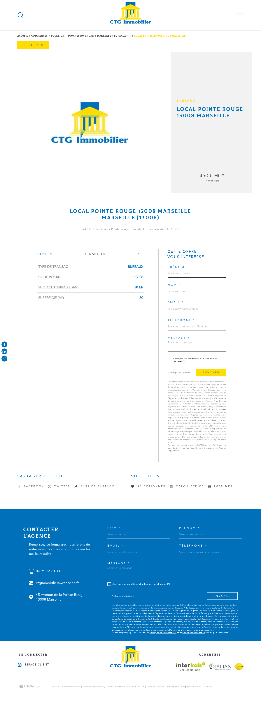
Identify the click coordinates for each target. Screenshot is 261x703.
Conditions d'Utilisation (202, 448)
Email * (176, 302)
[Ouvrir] (20, 15)
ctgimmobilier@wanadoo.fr (57, 583)
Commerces (39, 36)
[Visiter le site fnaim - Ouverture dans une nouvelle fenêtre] (239, 666)
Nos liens (180, 686)
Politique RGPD (194, 686)
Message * (179, 338)
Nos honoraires (122, 686)
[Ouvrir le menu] (240, 15)
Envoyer (211, 372)
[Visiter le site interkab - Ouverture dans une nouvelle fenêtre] (190, 666)
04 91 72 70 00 (48, 571)
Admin (170, 686)
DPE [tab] (140, 254)
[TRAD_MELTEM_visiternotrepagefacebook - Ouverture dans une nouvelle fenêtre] (4, 344)
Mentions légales (155, 686)
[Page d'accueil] (130, 15)
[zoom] (90, 122)
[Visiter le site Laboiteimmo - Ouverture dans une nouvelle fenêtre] (30, 686)
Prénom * (178, 267)
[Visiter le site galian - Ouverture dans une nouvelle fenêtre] (219, 666)
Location (57, 36)
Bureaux (120, 36)
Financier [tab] (95, 254)
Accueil (22, 36)
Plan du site (138, 686)
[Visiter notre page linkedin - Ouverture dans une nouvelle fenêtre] (4, 351)
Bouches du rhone (81, 36)
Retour (32, 45)
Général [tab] (46, 254)
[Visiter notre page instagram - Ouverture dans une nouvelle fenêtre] (4, 358)
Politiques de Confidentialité (163, 632)
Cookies (208, 687)
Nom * (174, 284)
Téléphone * (181, 320)
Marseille (104, 36)
